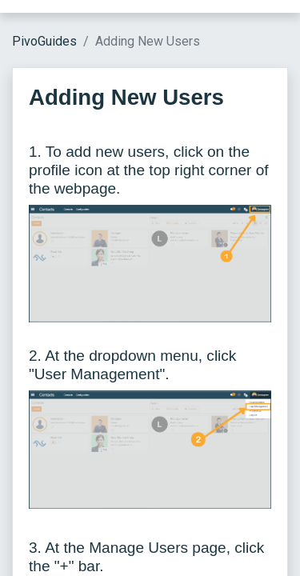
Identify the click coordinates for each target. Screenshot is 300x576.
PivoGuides (44, 41)
